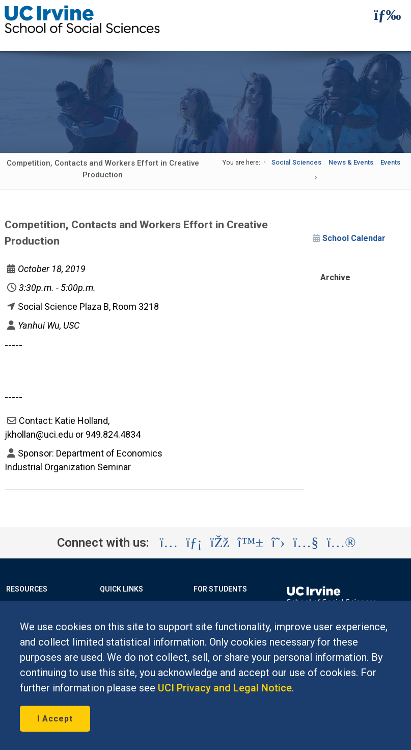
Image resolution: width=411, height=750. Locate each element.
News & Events (350, 162)
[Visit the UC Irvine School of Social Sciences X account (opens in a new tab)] (278, 542)
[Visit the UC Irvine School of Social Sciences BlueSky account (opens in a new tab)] (250, 542)
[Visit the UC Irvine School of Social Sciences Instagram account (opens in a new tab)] (168, 542)
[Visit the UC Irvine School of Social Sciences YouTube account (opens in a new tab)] (305, 542)
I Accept (55, 719)
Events (390, 162)
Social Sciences (296, 162)
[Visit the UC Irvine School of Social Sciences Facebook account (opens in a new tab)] (219, 542)
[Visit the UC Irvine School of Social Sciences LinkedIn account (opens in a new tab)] (194, 542)
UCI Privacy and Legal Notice (225, 688)
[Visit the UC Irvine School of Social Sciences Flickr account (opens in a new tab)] (340, 542)
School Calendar (354, 238)
